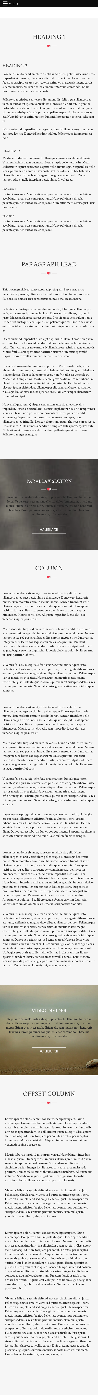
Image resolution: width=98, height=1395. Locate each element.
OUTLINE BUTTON (49, 530)
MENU (13, 4)
